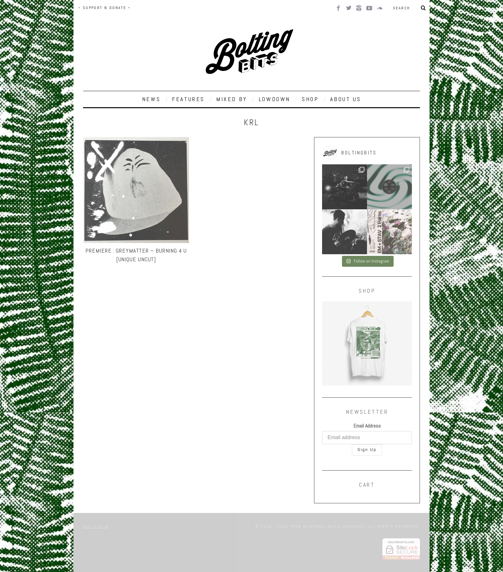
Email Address (367, 425)
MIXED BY (231, 99)
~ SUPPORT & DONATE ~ (104, 7)
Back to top (95, 526)
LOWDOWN (274, 99)
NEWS (151, 99)
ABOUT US (345, 99)
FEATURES (188, 99)
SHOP (310, 99)
